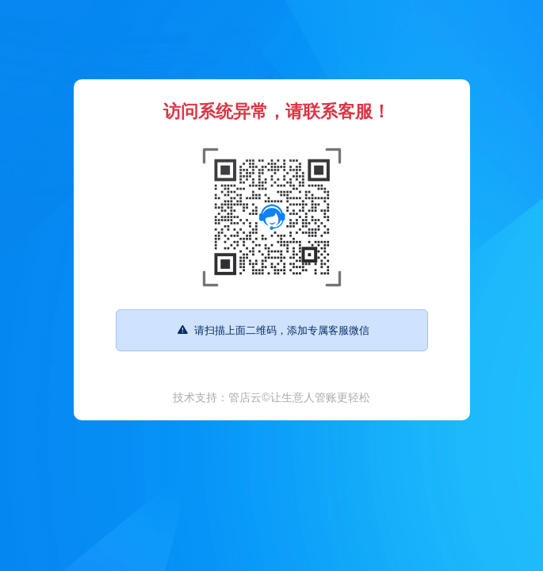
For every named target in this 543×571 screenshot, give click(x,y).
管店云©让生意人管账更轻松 (298, 397)
